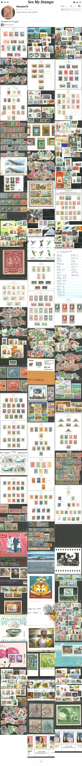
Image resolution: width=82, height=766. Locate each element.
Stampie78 (22, 6)
